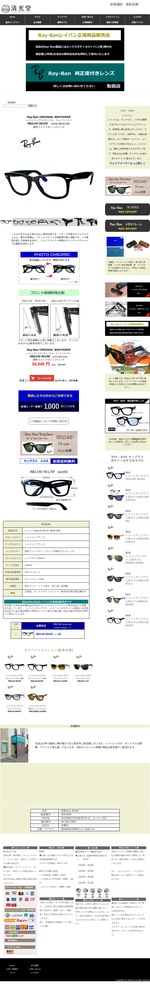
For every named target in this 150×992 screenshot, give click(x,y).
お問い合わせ (87, 17)
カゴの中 (137, 17)
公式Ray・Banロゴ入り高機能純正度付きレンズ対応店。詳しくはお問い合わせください (127, 442)
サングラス (62, 17)
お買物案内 (87, 22)
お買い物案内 (12, 969)
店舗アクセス (137, 22)
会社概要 (37, 22)
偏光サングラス (12, 22)
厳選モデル (62, 22)
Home (12, 17)
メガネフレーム (112, 17)
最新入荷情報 (112, 22)
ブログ (37, 17)
